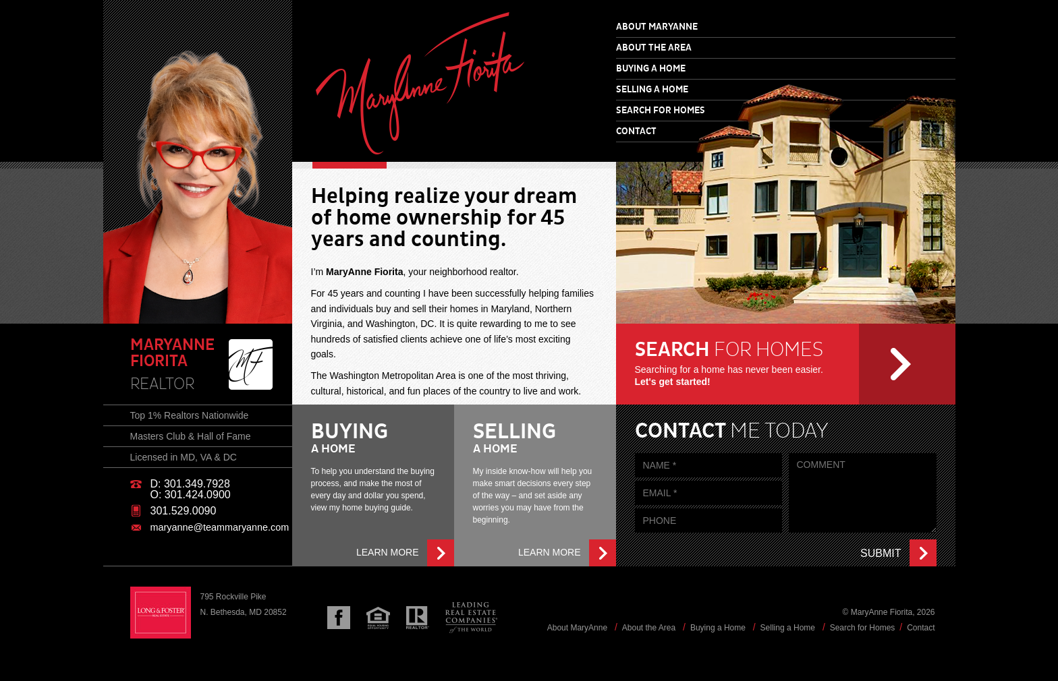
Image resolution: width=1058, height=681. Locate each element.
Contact (636, 131)
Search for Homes (660, 110)
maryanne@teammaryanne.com (219, 527)
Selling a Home (652, 89)
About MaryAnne (657, 27)
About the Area (654, 48)
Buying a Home (651, 68)
